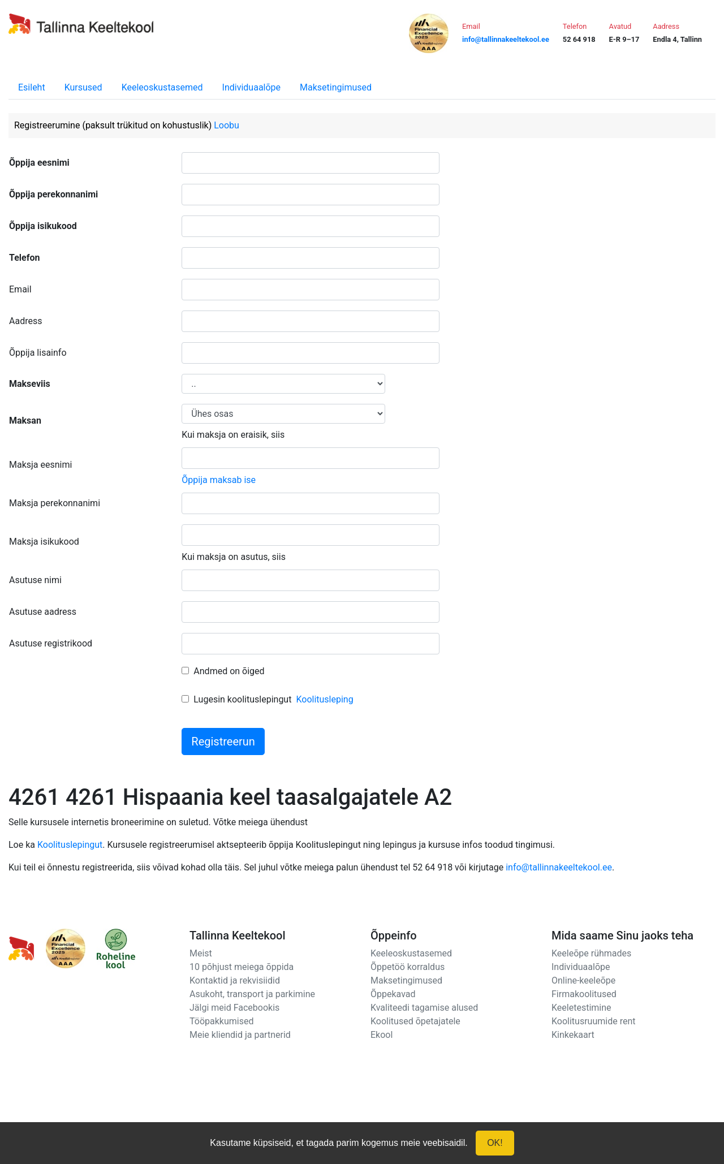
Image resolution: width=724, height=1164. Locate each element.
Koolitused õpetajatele (415, 1021)
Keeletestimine (581, 1007)
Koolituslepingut (69, 844)
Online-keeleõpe (583, 980)
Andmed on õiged (228, 671)
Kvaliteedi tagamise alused (424, 1007)
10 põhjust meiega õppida (241, 967)
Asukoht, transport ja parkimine (252, 994)
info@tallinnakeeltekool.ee (559, 867)
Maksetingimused (336, 87)
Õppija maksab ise (219, 480)
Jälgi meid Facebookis (234, 1007)
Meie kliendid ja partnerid (240, 1034)
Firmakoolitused (584, 994)
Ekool (381, 1034)
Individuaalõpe (251, 87)
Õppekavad (393, 994)
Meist (200, 953)
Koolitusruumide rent (593, 1021)
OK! (495, 1143)
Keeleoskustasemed (162, 87)
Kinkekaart (572, 1034)
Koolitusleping (324, 699)
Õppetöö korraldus (407, 967)
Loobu (226, 125)
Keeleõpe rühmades (591, 953)
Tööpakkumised (221, 1021)
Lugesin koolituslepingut (242, 699)
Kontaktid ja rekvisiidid (234, 980)
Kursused (83, 87)
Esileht (31, 87)
